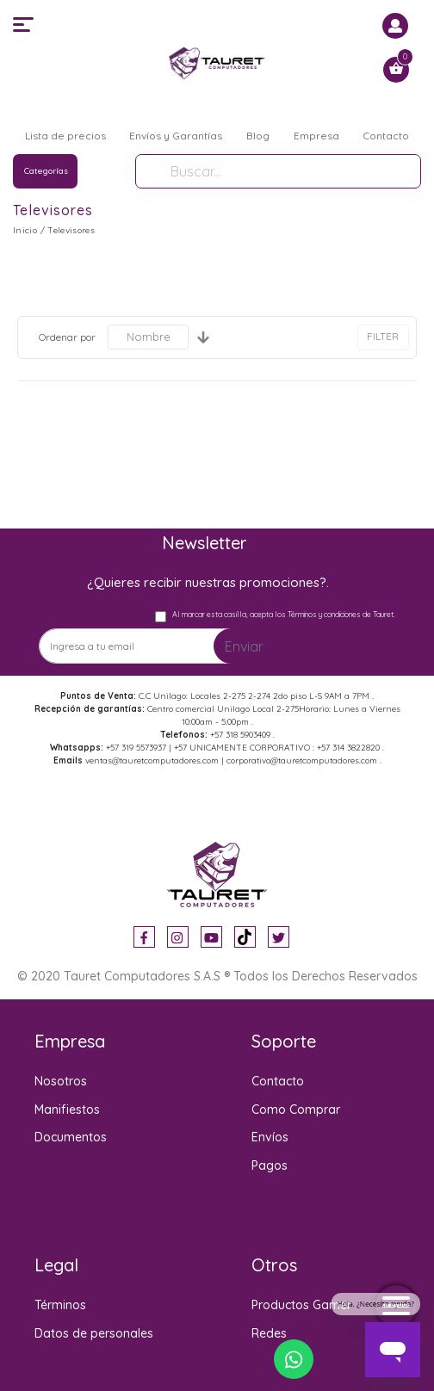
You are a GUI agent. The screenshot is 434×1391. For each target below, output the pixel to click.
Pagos (269, 1165)
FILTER (383, 336)
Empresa (316, 135)
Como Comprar (295, 1109)
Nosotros (60, 1081)
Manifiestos (67, 1109)
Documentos (70, 1137)
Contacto (386, 135)
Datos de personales (93, 1333)
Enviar (244, 646)
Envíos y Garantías (175, 135)
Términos (60, 1305)
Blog (258, 135)
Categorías (46, 170)
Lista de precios (65, 135)
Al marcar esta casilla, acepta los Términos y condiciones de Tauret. (283, 614)
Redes (269, 1333)
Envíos (269, 1137)
